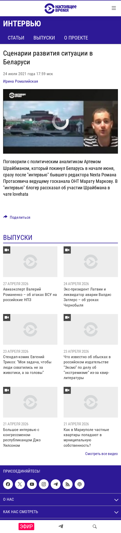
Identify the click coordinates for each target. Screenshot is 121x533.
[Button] (16, 218)
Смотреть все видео (101, 453)
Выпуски (44, 38)
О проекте (76, 38)
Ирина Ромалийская (20, 81)
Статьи (16, 38)
